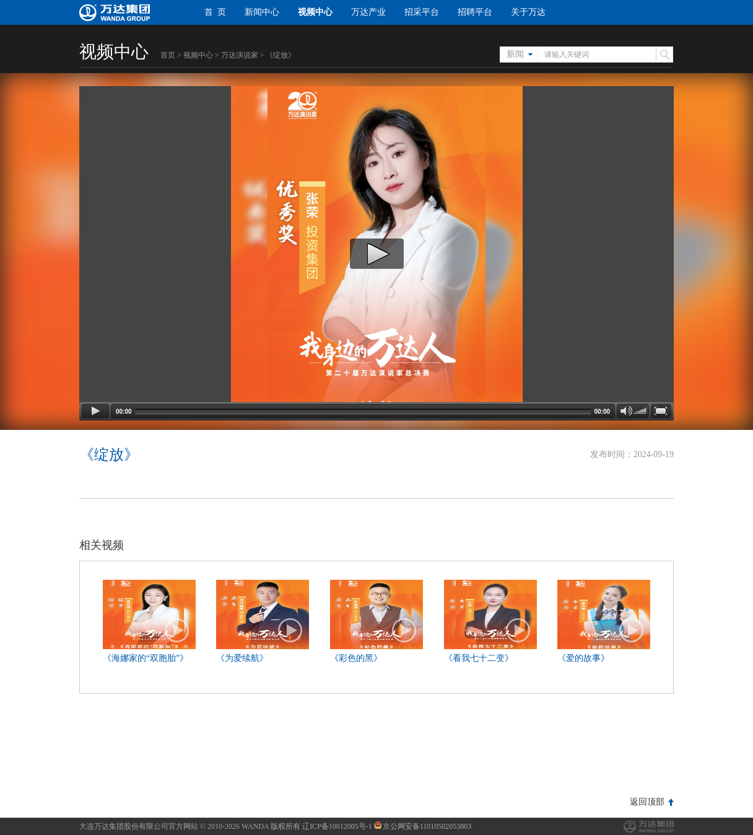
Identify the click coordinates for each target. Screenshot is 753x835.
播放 (177, 630)
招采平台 (421, 12)
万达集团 (649, 826)
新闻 (515, 54)
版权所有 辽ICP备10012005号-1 (321, 826)
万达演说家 (239, 55)
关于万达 (528, 12)
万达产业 (368, 12)
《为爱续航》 (242, 658)
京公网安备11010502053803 (423, 826)
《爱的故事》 (583, 658)
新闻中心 (262, 12)
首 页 (215, 12)
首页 (167, 55)
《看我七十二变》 (478, 658)
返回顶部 (647, 802)
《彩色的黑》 (356, 658)
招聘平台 (475, 12)
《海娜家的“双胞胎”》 (145, 658)
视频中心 (315, 12)
